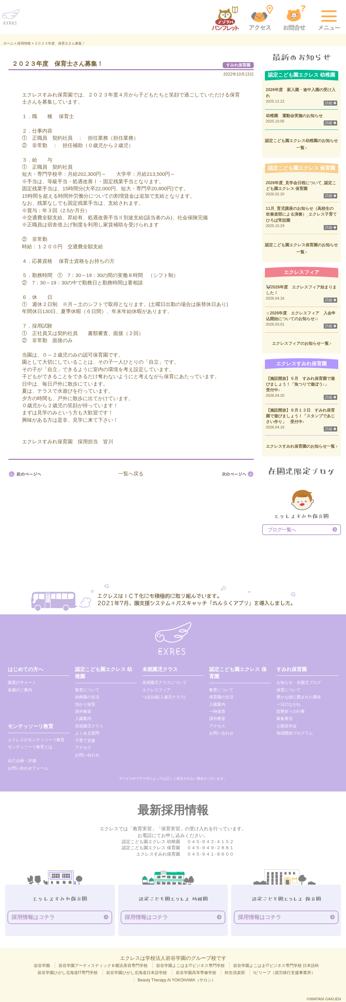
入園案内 (83, 718)
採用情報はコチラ (33, 917)
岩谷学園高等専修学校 (196, 972)
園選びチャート (22, 682)
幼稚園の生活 (87, 697)
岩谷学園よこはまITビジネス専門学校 (190, 965)
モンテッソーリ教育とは (30, 747)
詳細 (330, 103)
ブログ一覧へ (282, 529)
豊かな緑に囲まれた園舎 (298, 697)
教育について (87, 690)
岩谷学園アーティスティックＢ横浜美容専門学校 (103, 965)
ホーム (8, 43)
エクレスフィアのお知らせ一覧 (301, 343)
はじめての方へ (25, 669)
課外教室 (83, 711)
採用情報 (24, 43)
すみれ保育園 (238, 65)
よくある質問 (87, 733)
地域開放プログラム (294, 733)
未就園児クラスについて (164, 682)
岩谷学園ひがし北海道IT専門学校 (68, 972)
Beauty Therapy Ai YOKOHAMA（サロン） (176, 980)
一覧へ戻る (131, 473)
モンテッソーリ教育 (30, 726)
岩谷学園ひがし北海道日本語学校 (136, 972)
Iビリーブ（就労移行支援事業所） (284, 972)
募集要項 (284, 718)
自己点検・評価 (22, 760)
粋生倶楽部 (235, 972)
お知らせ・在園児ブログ (298, 682)
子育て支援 (85, 740)
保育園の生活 (221, 697)
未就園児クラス (89, 726)
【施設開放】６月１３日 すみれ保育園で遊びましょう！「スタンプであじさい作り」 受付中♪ (300, 416)
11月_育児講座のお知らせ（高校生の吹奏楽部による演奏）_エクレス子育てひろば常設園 (301, 214)
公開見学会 (286, 726)
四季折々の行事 (290, 711)
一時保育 (217, 711)
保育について (288, 690)
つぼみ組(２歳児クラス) (164, 697)
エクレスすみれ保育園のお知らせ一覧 (301, 446)
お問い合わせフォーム (28, 768)
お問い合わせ (87, 755)
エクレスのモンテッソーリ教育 (36, 739)
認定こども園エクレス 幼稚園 (103, 672)
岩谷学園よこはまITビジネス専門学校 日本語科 (276, 965)
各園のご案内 (20, 690)
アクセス (83, 747)
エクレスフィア (156, 690)
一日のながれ (288, 704)
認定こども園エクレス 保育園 (237, 672)
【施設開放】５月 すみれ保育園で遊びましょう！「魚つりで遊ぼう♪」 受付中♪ (303, 384)
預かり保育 (85, 704)
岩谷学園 (42, 965)
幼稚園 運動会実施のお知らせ (294, 115)
